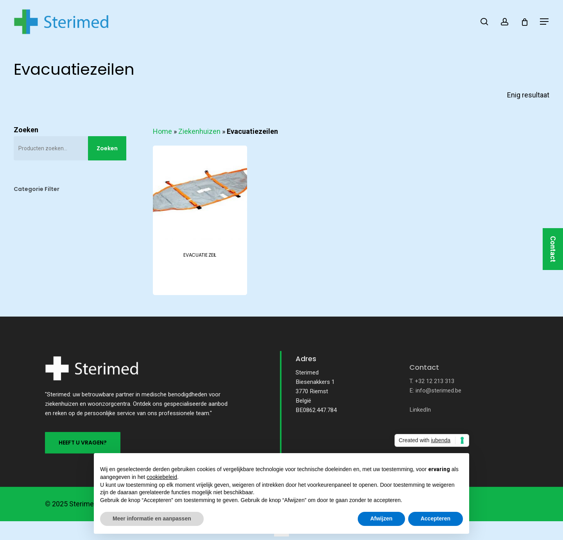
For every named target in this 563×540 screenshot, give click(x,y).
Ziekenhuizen (199, 131)
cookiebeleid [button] (162, 477)
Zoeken (26, 130)
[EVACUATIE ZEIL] (200, 193)
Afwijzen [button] (381, 518)
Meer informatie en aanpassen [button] (152, 518)
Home (162, 131)
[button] (544, 22)
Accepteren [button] (435, 518)
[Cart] (524, 22)
